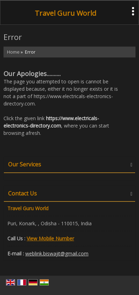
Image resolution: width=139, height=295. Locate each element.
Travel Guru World (65, 13)
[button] (50, 238)
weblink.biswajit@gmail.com (56, 253)
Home (13, 52)
